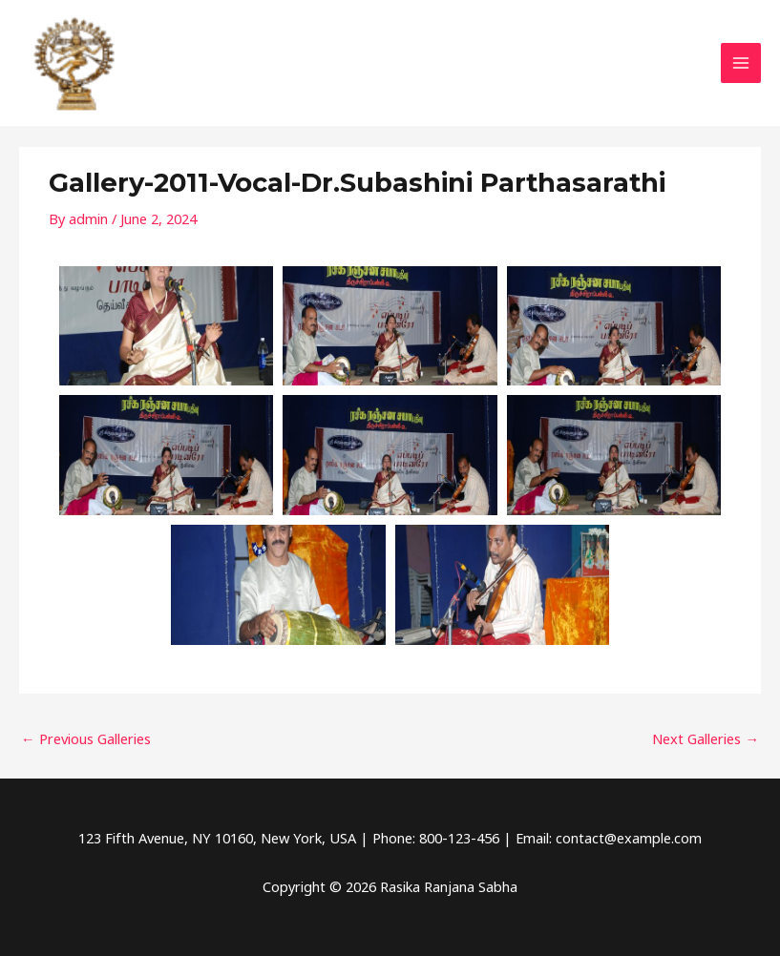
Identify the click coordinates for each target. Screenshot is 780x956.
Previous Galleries (86, 738)
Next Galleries (705, 738)
